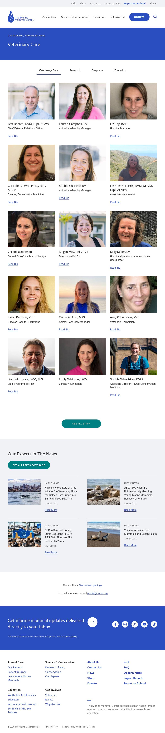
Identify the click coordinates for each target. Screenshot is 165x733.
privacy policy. (71, 636)
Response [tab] (97, 70)
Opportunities (133, 673)
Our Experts (15, 35)
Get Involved (117, 17)
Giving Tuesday (68, 12)
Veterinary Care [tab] (48, 70)
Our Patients (15, 667)
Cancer (12, 8)
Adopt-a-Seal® (119, 8)
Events (49, 699)
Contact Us (94, 667)
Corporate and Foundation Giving (130, 12)
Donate (139, 17)
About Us (95, 3)
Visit (73, 3)
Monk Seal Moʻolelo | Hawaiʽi (76, 8)
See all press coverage (29, 465)
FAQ (126, 667)
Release (64, 8)
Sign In (153, 3)
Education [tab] (120, 70)
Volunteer (51, 695)
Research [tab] (75, 70)
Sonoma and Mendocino (22, 8)
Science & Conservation (75, 17)
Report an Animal (135, 3)
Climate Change (69, 8)
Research (65, 12)
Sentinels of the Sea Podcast (19, 710)
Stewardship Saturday (72, 8)
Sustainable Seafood (71, 12)
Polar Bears (117, 12)
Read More (51, 509)
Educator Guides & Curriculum (77, 12)
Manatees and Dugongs (125, 16)
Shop (83, 3)
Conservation (53, 672)
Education (117, 12)
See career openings (90, 585)
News (90, 673)
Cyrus (11, 8)
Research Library (55, 667)
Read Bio (13, 136)
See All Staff (81, 423)
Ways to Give (112, 3)
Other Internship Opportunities (128, 8)
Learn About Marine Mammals (19, 678)
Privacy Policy (51, 726)
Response (116, 8)
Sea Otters (117, 8)
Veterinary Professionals (22, 704)
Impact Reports (133, 678)
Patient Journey (17, 672)
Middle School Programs (22, 8)
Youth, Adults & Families (22, 695)
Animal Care (49, 17)
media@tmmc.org (97, 593)
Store (90, 678)
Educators (13, 699)
